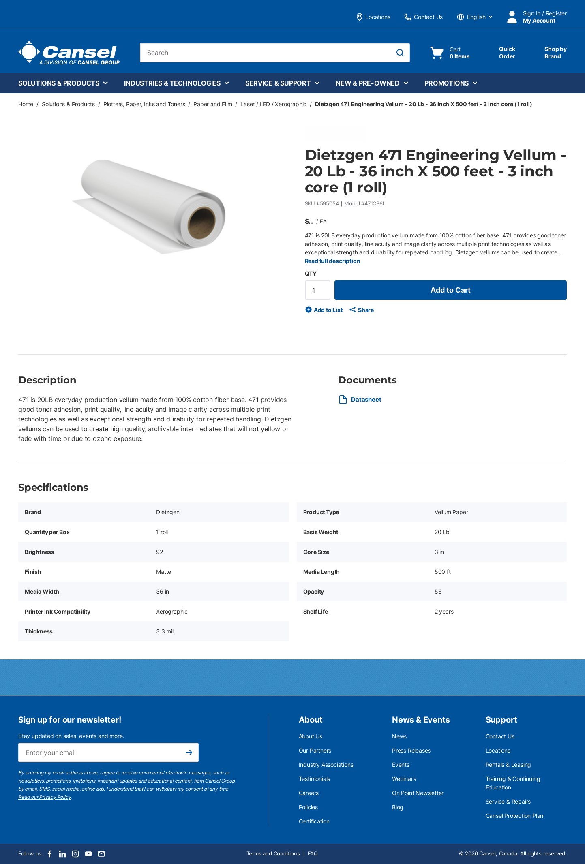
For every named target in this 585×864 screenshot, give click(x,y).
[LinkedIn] (62, 854)
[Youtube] (88, 854)
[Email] (101, 854)
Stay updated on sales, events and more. (71, 735)
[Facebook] (49, 854)
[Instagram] (75, 854)
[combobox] (275, 52)
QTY (311, 273)
